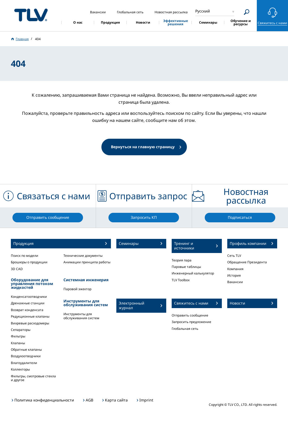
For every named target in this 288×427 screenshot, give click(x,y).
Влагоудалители (24, 362)
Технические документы (83, 255)
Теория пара (181, 260)
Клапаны (18, 343)
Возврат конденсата (27, 310)
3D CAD (17, 269)
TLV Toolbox (181, 280)
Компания (235, 269)
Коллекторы (20, 369)
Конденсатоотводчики (29, 296)
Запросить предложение (191, 322)
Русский (202, 11)
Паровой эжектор (77, 289)
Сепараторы (20, 329)
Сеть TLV (234, 255)
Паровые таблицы (186, 266)
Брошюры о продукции (29, 262)
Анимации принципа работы (86, 262)
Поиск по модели (24, 255)
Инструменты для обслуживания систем (81, 316)
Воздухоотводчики (26, 356)
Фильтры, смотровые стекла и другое (33, 378)
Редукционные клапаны (30, 316)
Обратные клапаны (26, 349)
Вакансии (235, 282)
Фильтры (18, 336)
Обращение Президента (247, 262)
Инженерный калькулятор (193, 273)
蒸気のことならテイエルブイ (31, 15)
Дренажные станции (27, 303)
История (234, 275)
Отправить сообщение (190, 315)
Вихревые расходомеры (30, 323)
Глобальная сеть (185, 328)
